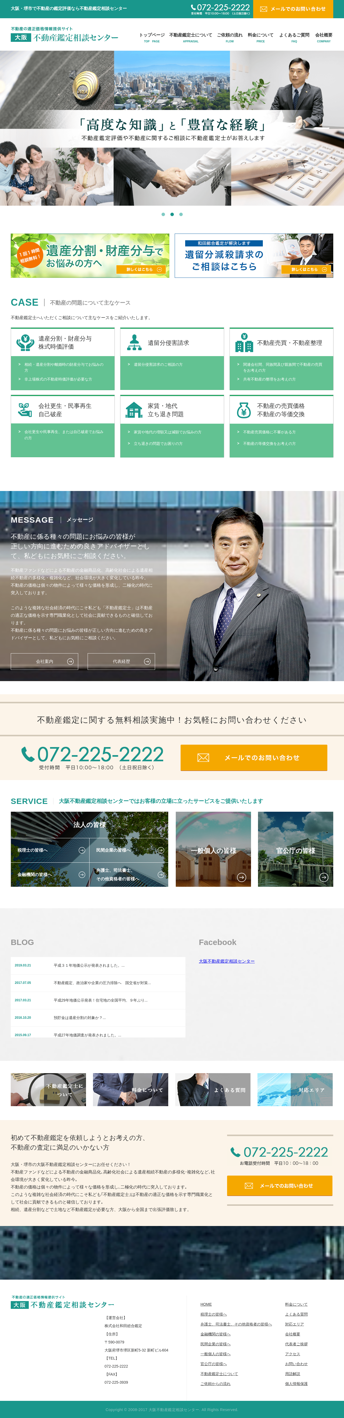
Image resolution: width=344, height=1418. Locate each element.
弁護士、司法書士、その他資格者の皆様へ (236, 1324)
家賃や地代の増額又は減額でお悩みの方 (168, 432)
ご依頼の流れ (229, 38)
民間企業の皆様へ (215, 1344)
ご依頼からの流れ (215, 1384)
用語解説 (292, 1374)
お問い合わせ (296, 1364)
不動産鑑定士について (190, 38)
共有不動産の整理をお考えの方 (269, 379)
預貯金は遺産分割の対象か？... (80, 1018)
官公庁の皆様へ (213, 1364)
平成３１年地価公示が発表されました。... (89, 965)
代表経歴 (121, 661)
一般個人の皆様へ (215, 1354)
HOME (206, 1304)
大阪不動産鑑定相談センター (227, 961)
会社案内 (44, 661)
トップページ (151, 38)
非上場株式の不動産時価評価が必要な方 (58, 379)
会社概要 (323, 38)
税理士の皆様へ (213, 1314)
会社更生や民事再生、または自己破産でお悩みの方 (63, 435)
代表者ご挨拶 (296, 1344)
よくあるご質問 (294, 38)
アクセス (292, 1354)
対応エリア (294, 1324)
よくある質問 (296, 1314)
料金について (260, 38)
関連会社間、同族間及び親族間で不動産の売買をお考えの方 (282, 367)
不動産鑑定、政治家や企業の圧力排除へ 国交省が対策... (102, 983)
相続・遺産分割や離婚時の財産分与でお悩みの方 (63, 367)
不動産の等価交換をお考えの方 (269, 443)
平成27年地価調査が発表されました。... (87, 1035)
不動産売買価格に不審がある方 (269, 432)
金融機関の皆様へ (215, 1334)
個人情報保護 (296, 1384)
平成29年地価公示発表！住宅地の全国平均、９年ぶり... (101, 1000)
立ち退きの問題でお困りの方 (158, 443)
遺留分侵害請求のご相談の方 (158, 364)
